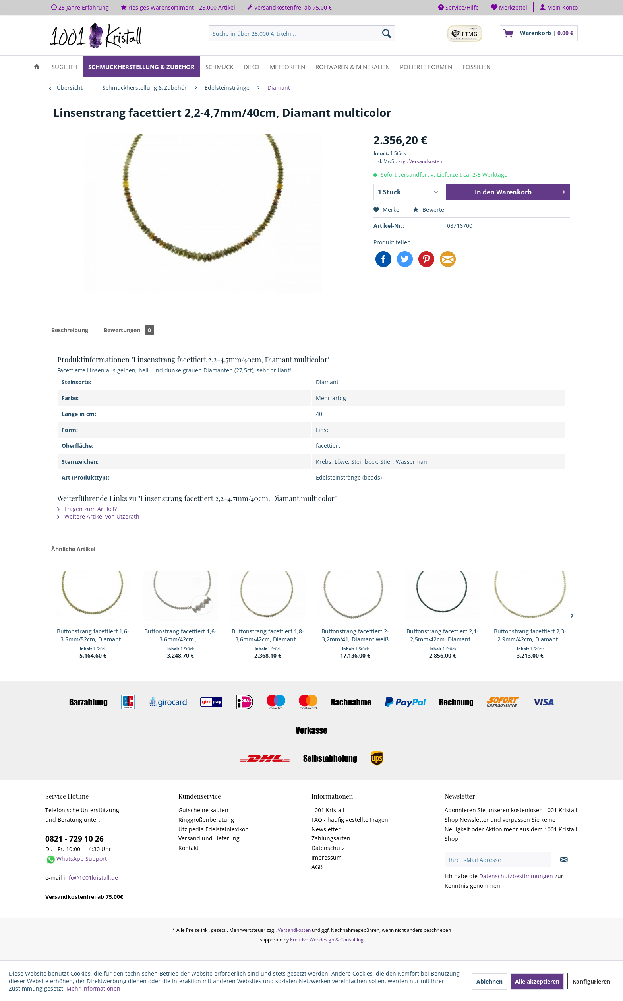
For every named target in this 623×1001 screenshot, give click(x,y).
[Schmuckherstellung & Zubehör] (141, 66)
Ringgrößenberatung (206, 819)
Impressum (327, 857)
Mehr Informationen (93, 988)
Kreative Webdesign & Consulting (327, 939)
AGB (317, 867)
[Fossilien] (476, 66)
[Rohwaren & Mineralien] (352, 66)
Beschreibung (69, 330)
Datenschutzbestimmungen (516, 876)
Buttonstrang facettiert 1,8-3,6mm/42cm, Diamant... (268, 635)
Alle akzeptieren (537, 981)
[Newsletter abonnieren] (564, 859)
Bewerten (430, 209)
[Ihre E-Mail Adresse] (498, 859)
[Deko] (251, 66)
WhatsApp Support (81, 858)
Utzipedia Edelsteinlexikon (213, 829)
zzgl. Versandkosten (420, 161)
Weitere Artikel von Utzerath (98, 516)
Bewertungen (129, 330)
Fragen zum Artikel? (87, 509)
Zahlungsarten (331, 838)
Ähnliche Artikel (73, 549)
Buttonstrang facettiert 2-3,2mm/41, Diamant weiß (355, 635)
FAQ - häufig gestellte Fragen (350, 819)
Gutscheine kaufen (203, 810)
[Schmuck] (219, 66)
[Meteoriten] (287, 66)
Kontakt (188, 848)
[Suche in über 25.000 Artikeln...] (302, 33)
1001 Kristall (328, 810)
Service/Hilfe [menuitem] (458, 7)
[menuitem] (509, 7)
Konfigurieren (591, 981)
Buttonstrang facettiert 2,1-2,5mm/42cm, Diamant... (442, 635)
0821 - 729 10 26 (74, 839)
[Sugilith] (64, 66)
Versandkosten (294, 930)
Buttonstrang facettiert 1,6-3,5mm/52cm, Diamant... (93, 635)
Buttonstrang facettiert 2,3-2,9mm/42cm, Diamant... (530, 635)
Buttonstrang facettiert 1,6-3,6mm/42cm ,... (180, 635)
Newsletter (326, 829)
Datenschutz (328, 848)
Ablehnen (489, 981)
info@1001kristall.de (91, 877)
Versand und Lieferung (209, 838)
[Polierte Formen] (426, 66)
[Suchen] (386, 33)
